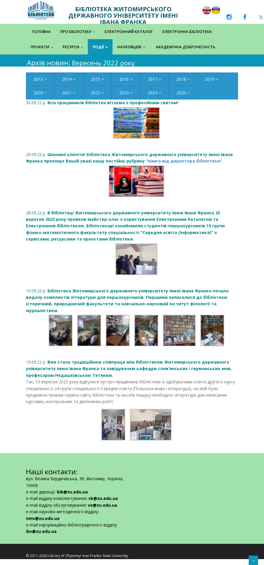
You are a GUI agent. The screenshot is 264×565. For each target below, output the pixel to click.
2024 (154, 92)
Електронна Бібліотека (187, 31)
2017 (154, 79)
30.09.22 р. (102, 102)
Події (100, 46)
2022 (97, 92)
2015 (97, 79)
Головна (41, 31)
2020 (40, 92)
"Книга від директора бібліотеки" (184, 161)
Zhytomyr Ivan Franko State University (96, 555)
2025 (183, 92)
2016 (126, 79)
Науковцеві (131, 46)
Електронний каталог (129, 31)
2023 (126, 92)
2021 (68, 92)
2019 (211, 79)
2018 (183, 79)
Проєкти (42, 46)
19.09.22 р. (129, 368)
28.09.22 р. (125, 226)
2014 (68, 79)
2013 (40, 79)
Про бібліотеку (77, 31)
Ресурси (72, 46)
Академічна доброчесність (185, 46)
